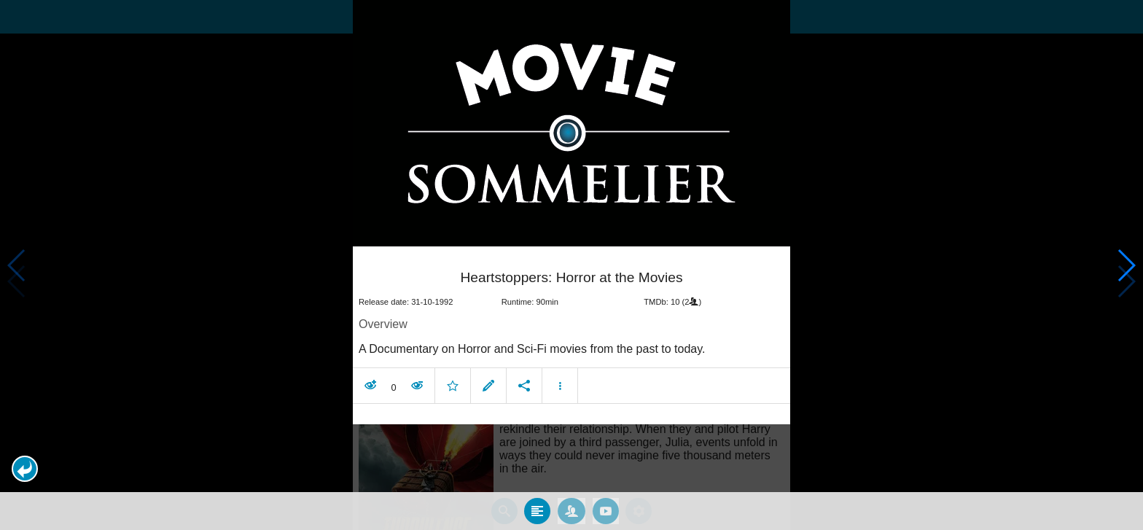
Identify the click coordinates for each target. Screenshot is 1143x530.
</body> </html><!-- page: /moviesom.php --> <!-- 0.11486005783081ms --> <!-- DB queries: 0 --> (571, 265)
